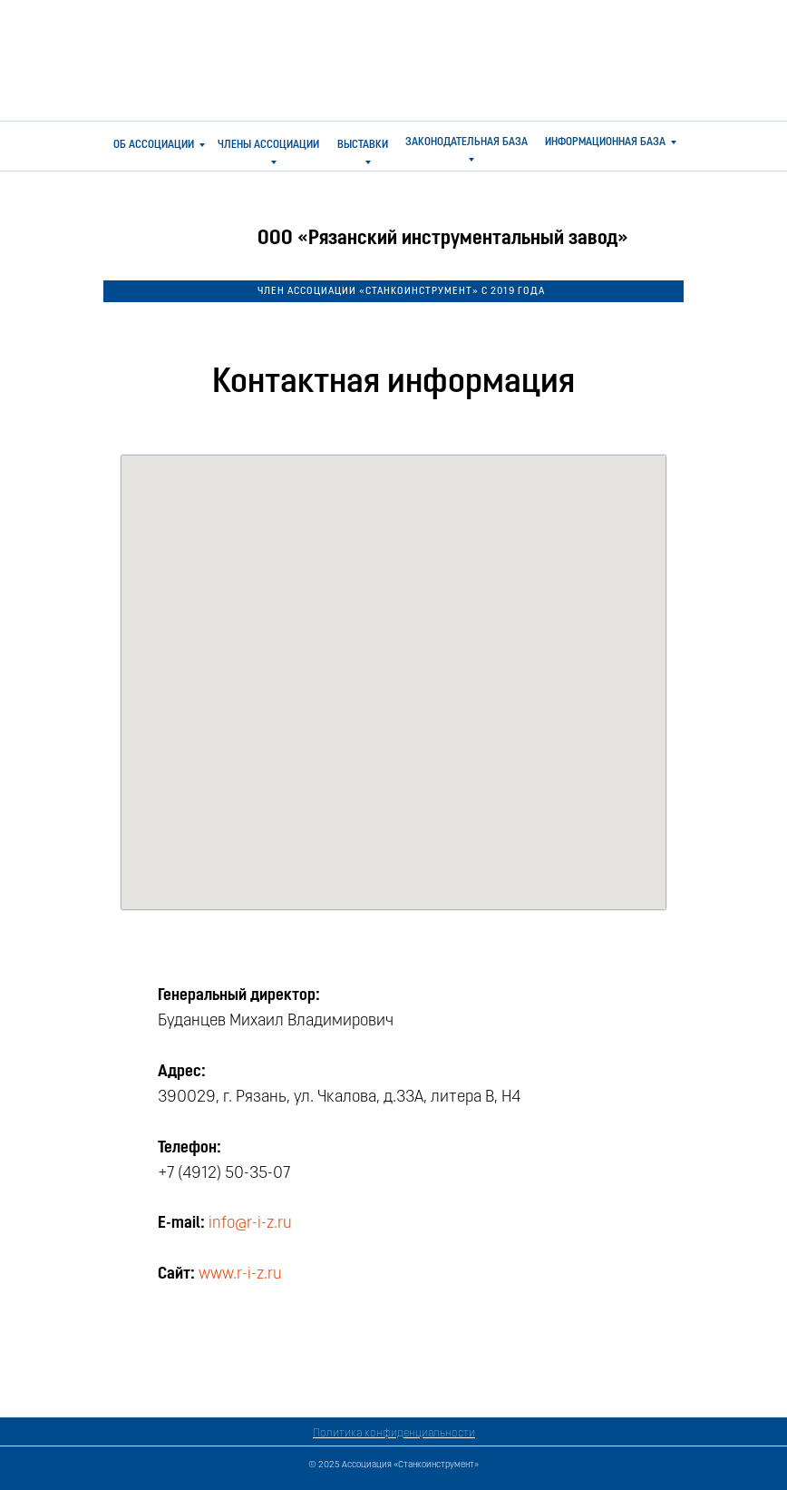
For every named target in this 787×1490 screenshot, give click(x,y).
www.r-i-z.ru (240, 1274)
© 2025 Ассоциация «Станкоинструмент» (393, 1465)
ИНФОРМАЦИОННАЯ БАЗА (605, 142)
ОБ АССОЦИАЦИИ (153, 145)
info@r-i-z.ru (250, 1223)
